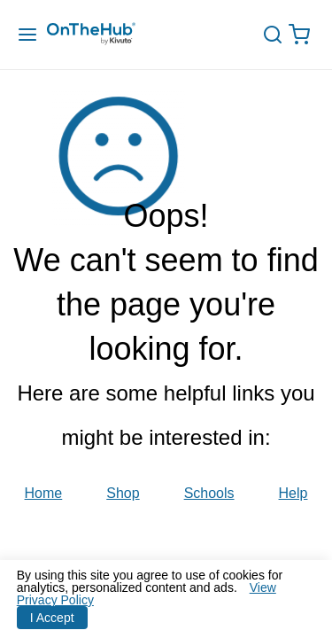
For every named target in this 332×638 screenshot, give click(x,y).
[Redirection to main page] (109, 35)
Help (293, 493)
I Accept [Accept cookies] (52, 618)
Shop (122, 493)
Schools (209, 493)
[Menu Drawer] (27, 35)
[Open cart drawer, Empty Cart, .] (303, 35)
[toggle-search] (279, 34)
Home (44, 493)
